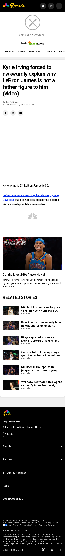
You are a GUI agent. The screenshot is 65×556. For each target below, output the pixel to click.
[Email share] (20, 113)
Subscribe (9, 434)
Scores (21, 51)
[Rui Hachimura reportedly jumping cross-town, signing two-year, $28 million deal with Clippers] (11, 370)
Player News (35, 51)
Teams (50, 51)
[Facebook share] (5, 113)
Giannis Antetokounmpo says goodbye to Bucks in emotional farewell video (41, 353)
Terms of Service (47, 525)
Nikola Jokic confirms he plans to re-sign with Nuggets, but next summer (41, 309)
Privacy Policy (51, 523)
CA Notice (33, 525)
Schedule (9, 51)
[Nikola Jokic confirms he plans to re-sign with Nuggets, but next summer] (11, 310)
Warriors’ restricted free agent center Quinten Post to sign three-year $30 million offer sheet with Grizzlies (41, 383)
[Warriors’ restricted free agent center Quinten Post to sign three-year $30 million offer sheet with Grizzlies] (11, 385)
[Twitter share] (13, 113)
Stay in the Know (11, 421)
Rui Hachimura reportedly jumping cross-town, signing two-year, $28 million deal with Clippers (40, 368)
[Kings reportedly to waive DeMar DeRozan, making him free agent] (11, 340)
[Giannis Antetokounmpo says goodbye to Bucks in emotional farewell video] (11, 355)
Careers (16, 520)
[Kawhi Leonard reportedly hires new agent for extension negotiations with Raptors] (11, 325)
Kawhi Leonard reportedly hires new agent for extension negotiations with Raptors (41, 324)
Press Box (25, 523)
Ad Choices (37, 523)
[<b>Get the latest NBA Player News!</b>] (32, 253)
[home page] (14, 6)
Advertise (7, 520)
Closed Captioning (30, 520)
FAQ (43, 520)
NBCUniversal (21, 530)
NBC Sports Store (11, 523)
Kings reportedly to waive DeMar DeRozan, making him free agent (39, 339)
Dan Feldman (12, 102)
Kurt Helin (25, 313)
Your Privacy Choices (18, 525)
